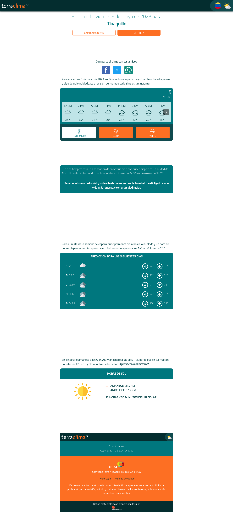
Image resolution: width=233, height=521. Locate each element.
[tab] (79, 132)
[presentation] (166, 112)
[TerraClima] (216, 5)
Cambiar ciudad (94, 33)
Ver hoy (139, 33)
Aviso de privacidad (124, 478)
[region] (116, 48)
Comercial (108, 450)
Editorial (126, 450)
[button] (106, 70)
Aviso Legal (105, 478)
